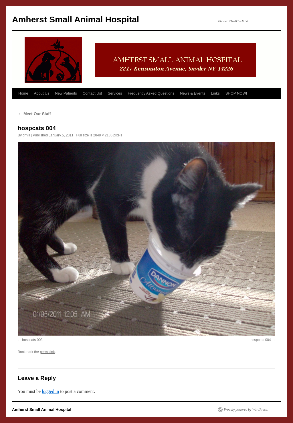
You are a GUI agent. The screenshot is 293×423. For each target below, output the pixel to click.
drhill (26, 135)
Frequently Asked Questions (151, 93)
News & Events (192, 93)
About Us (41, 93)
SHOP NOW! (236, 93)
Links (215, 93)
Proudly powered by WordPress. (246, 410)
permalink (47, 352)
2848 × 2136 (102, 135)
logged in (50, 391)
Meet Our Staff (34, 113)
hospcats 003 (32, 340)
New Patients (66, 93)
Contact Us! (92, 93)
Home (23, 93)
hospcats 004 (260, 340)
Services (115, 93)
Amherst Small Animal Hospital (75, 19)
